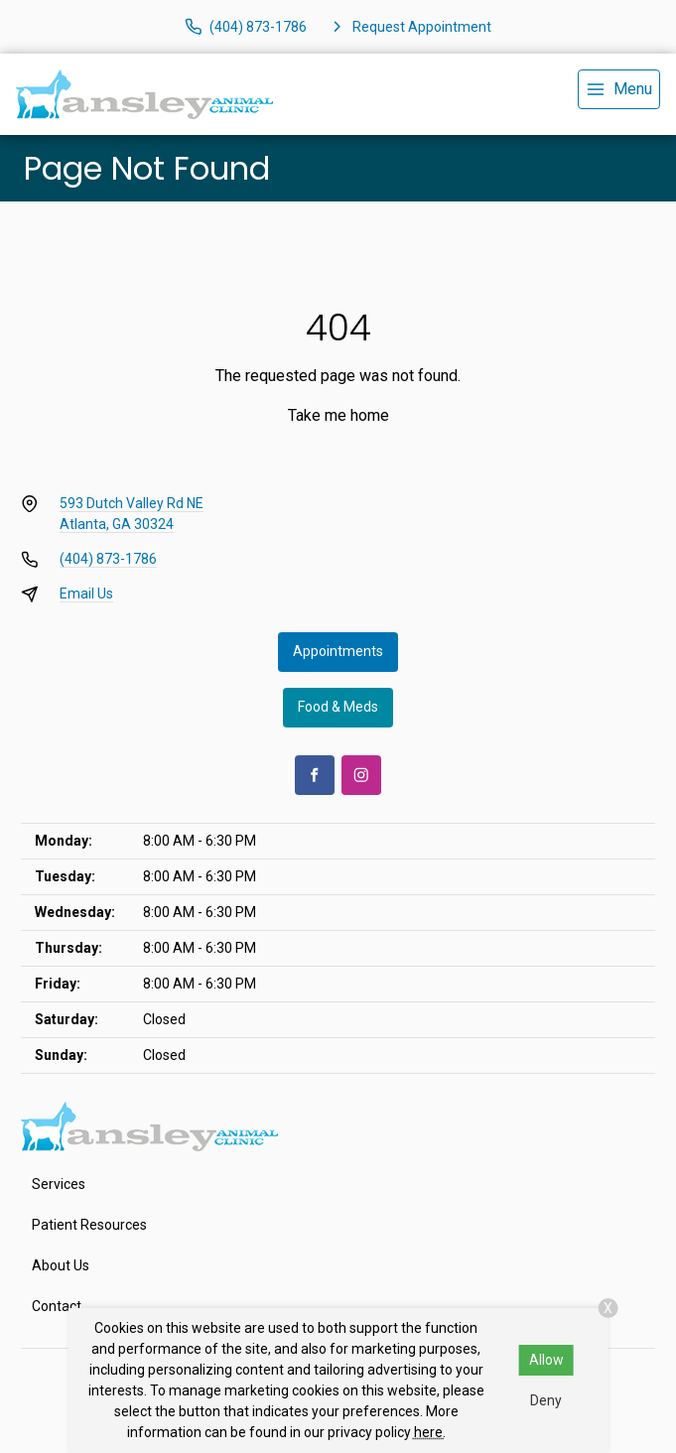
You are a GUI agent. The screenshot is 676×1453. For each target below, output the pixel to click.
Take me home (338, 415)
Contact (56, 1306)
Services (58, 1184)
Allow (546, 1360)
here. (430, 1432)
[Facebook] (315, 775)
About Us (60, 1265)
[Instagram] (361, 775)
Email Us (86, 593)
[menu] (619, 89)
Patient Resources (89, 1225)
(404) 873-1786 (108, 559)
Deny (546, 1400)
